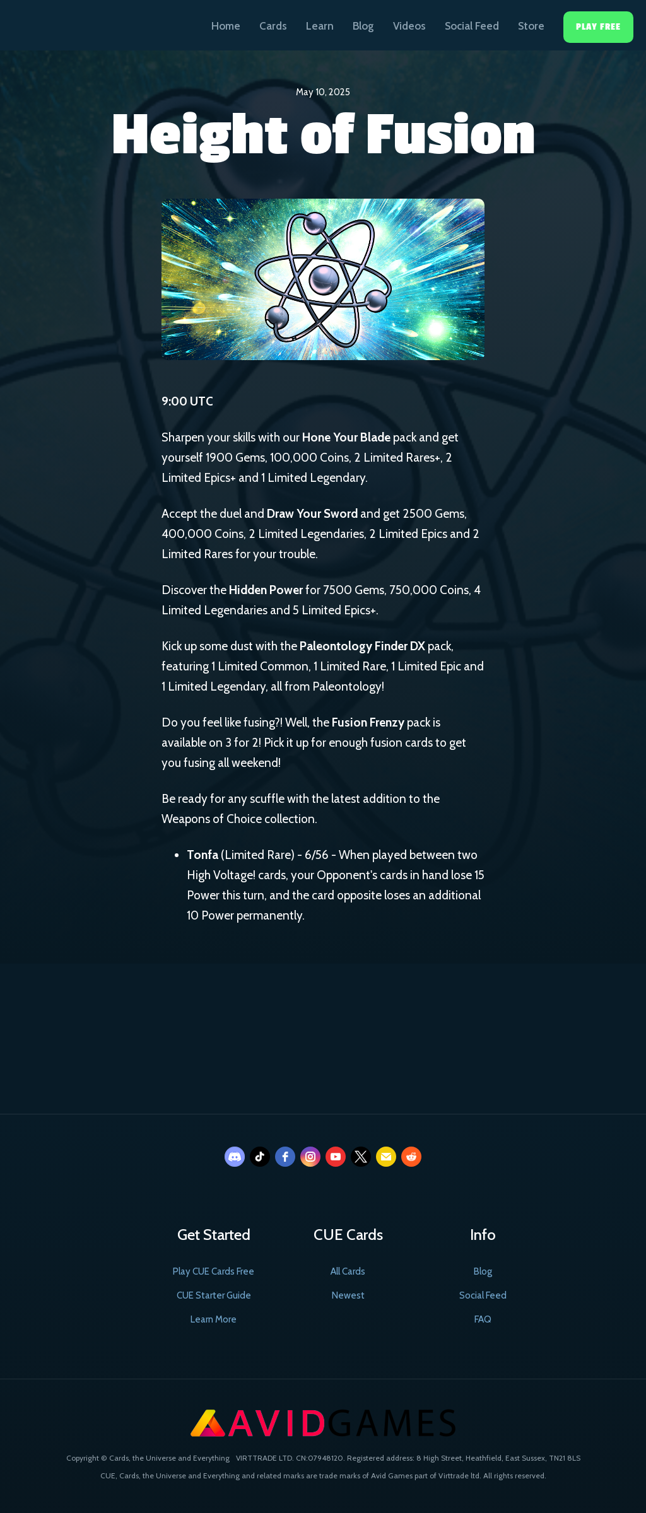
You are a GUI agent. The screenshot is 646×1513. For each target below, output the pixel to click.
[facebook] (285, 1157)
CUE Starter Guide (214, 1295)
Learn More (214, 1319)
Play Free (598, 26)
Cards (273, 26)
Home (225, 26)
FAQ (482, 1319)
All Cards (348, 1271)
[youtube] (336, 1157)
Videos (409, 26)
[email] (386, 1157)
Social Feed (472, 26)
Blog (363, 26)
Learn (320, 26)
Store (531, 26)
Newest (348, 1295)
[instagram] (310, 1157)
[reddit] (411, 1157)
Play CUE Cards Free (213, 1271)
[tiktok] (260, 1157)
